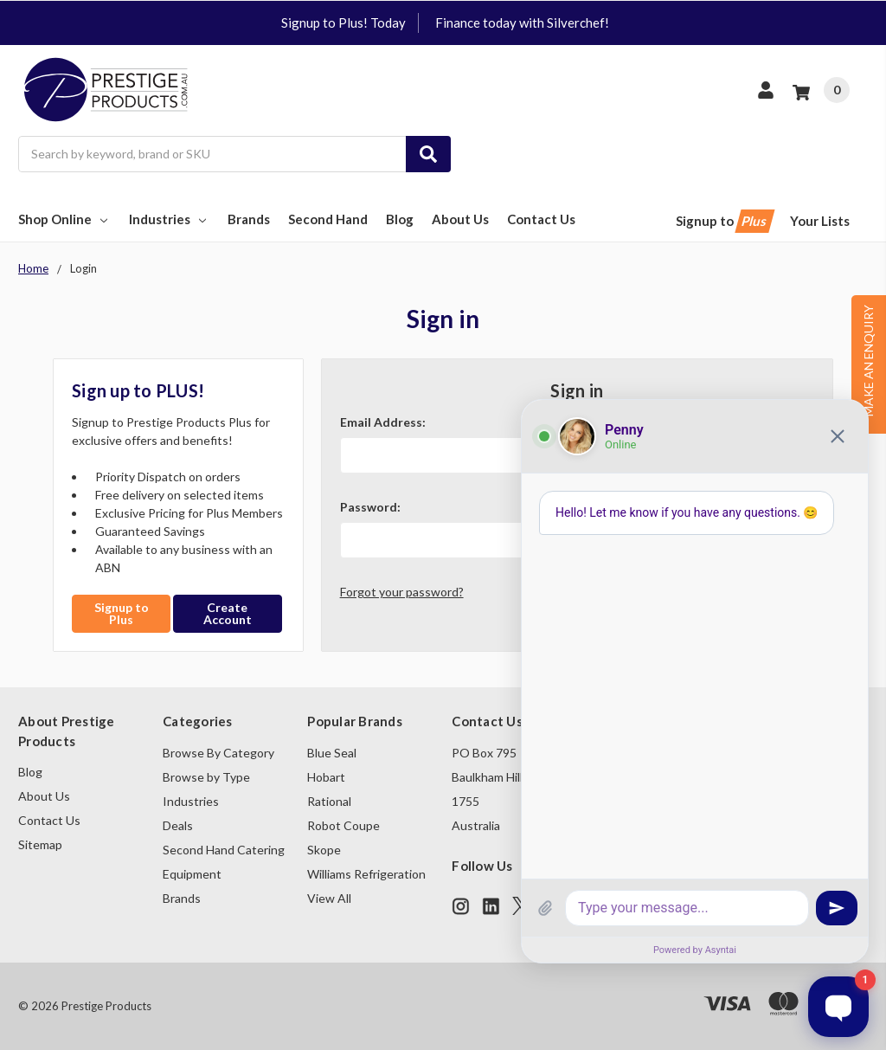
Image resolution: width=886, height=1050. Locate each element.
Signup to (724, 221)
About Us (460, 219)
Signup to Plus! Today (343, 22)
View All (329, 898)
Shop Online (64, 219)
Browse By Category (218, 752)
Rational (329, 801)
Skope (324, 849)
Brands (249, 219)
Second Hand (328, 219)
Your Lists (820, 221)
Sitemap (40, 844)
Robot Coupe (343, 825)
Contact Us (541, 219)
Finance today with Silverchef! (522, 22)
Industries (169, 219)
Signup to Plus (121, 613)
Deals (178, 825)
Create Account (227, 613)
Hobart (326, 777)
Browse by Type (206, 777)
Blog (400, 219)
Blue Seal (331, 752)
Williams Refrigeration (366, 873)
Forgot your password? (402, 591)
